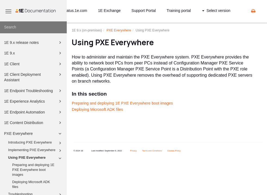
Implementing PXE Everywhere (35, 151)
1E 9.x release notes (33, 43)
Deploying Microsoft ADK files (31, 184)
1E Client (33, 64)
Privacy (133, 151)
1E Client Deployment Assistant (33, 77)
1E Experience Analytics (33, 101)
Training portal (179, 10)
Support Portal (144, 10)
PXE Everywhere (33, 133)
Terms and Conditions (152, 151)
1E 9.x (33, 53)
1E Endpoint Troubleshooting (33, 91)
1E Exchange (109, 10)
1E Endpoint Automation (33, 112)
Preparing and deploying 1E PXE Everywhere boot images (33, 169)
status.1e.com (75, 10)
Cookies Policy (173, 151)
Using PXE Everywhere (35, 158)
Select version (216, 10)
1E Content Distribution (33, 123)
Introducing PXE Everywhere (35, 143)
